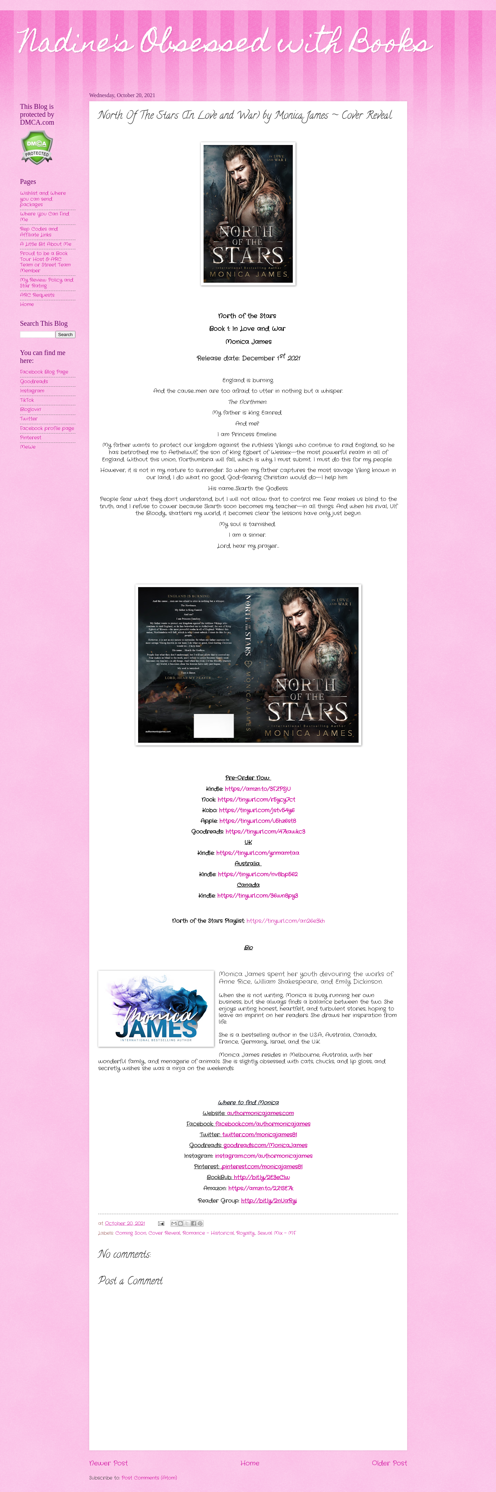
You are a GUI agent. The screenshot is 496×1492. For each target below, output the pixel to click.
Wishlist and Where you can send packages (43, 199)
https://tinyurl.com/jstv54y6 (256, 810)
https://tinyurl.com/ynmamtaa (257, 853)
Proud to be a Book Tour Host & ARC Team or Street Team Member (45, 262)
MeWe (27, 447)
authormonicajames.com (260, 1113)
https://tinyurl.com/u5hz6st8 (257, 821)
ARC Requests (37, 295)
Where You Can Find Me (44, 217)
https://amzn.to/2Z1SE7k (260, 1188)
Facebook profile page (47, 428)
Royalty (245, 1233)
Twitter (29, 419)
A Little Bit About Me (45, 244)
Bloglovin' (30, 409)
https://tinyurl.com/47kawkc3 (265, 832)
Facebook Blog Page (44, 372)
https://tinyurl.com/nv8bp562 (258, 874)
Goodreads (34, 381)
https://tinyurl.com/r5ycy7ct (256, 800)
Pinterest (30, 438)
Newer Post (108, 1463)
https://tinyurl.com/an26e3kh (286, 921)
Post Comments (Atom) (149, 1478)
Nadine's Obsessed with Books (225, 45)
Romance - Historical (208, 1233)
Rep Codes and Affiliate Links (39, 232)
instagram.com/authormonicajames (263, 1156)
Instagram (32, 391)
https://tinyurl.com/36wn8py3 (257, 896)
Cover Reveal (164, 1233)
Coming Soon (130, 1233)
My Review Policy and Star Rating (46, 283)
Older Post (389, 1463)
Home (249, 1463)
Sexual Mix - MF (277, 1233)
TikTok (27, 400)
